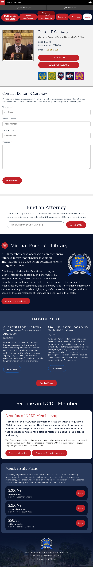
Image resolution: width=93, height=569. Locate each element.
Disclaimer (35, 558)
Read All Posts (46, 385)
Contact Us (70, 8)
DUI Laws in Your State (10, 17)
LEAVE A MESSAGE (53, 64)
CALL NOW (53, 57)
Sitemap (58, 558)
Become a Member (19, 455)
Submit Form (13, 180)
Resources (47, 558)
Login (87, 17)
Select (80, 495)
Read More (13, 370)
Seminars (62, 17)
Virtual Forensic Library (17, 302)
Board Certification (28, 17)
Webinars (76, 17)
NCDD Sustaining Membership (46, 13)
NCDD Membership (46, 17)
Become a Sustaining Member (53, 455)
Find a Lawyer (23, 8)
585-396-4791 (52, 50)
